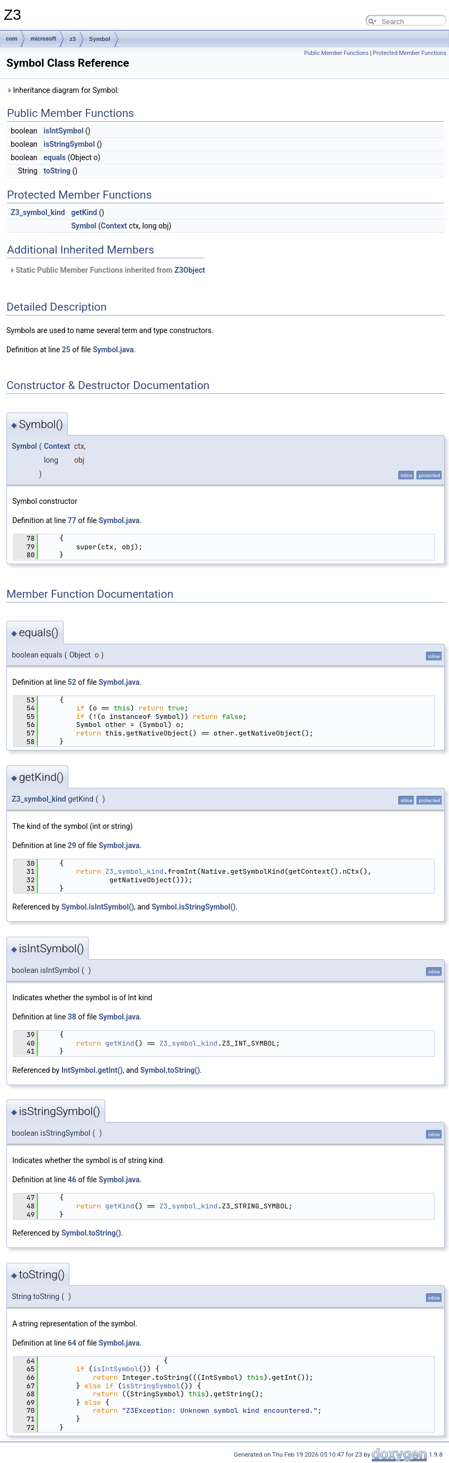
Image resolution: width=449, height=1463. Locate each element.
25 (66, 349)
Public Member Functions (336, 53)
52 (72, 682)
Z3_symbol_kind (38, 212)
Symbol (100, 39)
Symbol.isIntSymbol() (97, 907)
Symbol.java (113, 349)
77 (72, 520)
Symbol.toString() (170, 1070)
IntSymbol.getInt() (92, 1070)
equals (54, 157)
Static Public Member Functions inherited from (107, 270)
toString (56, 171)
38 (72, 1017)
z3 (72, 39)
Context (114, 226)
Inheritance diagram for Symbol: (62, 90)
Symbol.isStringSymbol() (193, 907)
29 (72, 845)
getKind (84, 212)
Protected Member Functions (409, 53)
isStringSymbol (68, 144)
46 (72, 1179)
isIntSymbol (63, 130)
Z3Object (190, 270)
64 (72, 1343)
